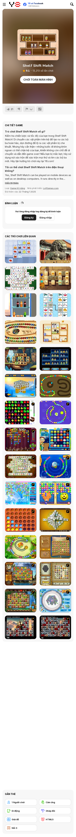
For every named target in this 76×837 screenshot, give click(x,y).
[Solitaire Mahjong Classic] (20, 278)
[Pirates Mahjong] (20, 359)
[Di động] (21, 811)
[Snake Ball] (55, 385)
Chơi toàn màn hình (38, 79)
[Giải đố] (21, 819)
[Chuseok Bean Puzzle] (55, 439)
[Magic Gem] (55, 493)
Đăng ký (29, 217)
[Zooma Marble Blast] (20, 332)
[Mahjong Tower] (55, 520)
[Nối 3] (21, 828)
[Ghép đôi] (55, 811)
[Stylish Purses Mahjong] (20, 251)
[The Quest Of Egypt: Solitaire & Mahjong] (55, 278)
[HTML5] (55, 819)
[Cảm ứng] (55, 802)
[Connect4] (20, 520)
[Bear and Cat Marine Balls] (55, 466)
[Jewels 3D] (20, 412)
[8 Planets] (55, 412)
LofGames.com (51, 188)
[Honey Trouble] (20, 547)
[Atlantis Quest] (55, 573)
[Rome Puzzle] (20, 600)
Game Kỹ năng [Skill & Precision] (17, 188)
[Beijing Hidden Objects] (55, 251)
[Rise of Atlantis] (55, 547)
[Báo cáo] (29, 109)
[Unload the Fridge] (20, 305)
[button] (12, 183)
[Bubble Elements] (20, 493)
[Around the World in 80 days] (20, 573)
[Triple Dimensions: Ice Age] (20, 385)
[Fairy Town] (55, 600)
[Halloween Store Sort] (55, 359)
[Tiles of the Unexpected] (20, 627)
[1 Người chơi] (21, 802)
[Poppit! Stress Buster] (20, 439)
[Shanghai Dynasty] (20, 466)
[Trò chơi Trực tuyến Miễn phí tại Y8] (14, 4)
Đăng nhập (45, 217)
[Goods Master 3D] (55, 332)
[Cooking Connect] (55, 305)
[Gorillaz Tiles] (55, 627)
